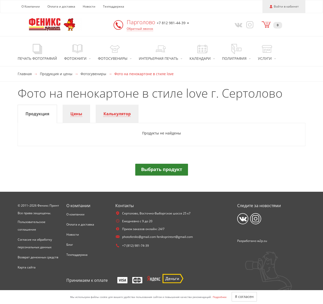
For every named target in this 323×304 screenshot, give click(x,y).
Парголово (142, 22)
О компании (75, 214)
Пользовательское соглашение (31, 226)
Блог (69, 244)
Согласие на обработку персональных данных (35, 243)
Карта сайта (27, 267)
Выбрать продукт (161, 169)
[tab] (37, 114)
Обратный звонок (140, 28)
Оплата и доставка (61, 6)
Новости (89, 6)
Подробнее (220, 297)
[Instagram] (249, 24)
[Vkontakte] (237, 24)
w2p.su (262, 241)
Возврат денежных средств (38, 257)
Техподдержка (113, 6)
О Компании (30, 6)
